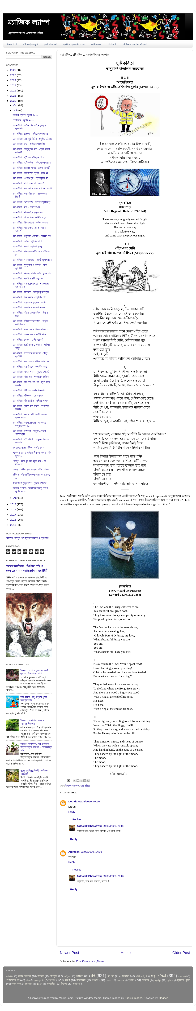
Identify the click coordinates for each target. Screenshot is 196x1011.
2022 (13, 90)
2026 (13, 69)
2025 (13, 75)
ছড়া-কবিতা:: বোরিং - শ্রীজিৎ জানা (27, 241)
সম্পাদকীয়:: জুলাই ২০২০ (23, 120)
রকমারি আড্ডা (16, 984)
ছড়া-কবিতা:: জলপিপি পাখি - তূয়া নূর (28, 278)
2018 (13, 509)
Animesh (74, 851)
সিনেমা (64, 983)
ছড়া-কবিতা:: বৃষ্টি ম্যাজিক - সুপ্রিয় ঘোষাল (30, 400)
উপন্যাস (53, 976)
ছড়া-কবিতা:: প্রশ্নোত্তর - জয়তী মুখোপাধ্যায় (32, 259)
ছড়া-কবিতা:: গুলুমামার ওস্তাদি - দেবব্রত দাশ (32, 236)
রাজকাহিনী (28, 984)
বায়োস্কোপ (81, 980)
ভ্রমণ (131, 980)
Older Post (181, 953)
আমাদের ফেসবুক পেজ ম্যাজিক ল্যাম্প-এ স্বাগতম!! (27, 538)
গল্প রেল (111, 976)
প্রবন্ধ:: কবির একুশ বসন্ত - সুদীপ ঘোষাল (31, 469)
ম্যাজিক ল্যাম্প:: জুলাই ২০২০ (25, 114)
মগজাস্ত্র (145, 980)
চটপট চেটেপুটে (141, 976)
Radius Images (133, 997)
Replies (76, 819)
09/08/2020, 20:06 (113, 825)
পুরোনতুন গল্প (39, 980)
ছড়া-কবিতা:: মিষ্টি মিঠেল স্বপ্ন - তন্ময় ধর (30, 173)
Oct (15, 105)
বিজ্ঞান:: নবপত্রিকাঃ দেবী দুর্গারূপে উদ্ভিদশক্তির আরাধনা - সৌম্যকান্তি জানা (36, 747)
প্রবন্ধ (51, 980)
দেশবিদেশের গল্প (12, 980)
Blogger (163, 997)
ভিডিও (108, 980)
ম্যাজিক (170, 980)
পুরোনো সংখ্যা (50, 44)
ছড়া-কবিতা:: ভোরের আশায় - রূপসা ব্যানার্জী (31, 167)
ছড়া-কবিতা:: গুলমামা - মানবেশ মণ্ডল (29, 307)
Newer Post (69, 953)
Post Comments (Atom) (90, 961)
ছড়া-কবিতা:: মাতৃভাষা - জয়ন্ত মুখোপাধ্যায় (31, 292)
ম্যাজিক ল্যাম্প (29, 22)
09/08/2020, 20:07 (113, 875)
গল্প (93, 975)
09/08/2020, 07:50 (89, 801)
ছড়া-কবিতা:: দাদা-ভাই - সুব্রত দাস (27, 212)
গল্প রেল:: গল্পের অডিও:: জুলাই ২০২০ (29, 447)
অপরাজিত (9, 976)
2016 (13, 519)
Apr (15, 497)
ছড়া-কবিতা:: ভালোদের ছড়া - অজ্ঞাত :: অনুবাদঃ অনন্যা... (29, 424)
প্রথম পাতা (11, 44)
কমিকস (79, 976)
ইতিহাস (41, 976)
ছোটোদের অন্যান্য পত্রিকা (134, 44)
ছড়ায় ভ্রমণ (182, 976)
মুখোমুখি (158, 980)
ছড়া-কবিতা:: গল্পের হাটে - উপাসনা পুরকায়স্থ (31, 201)
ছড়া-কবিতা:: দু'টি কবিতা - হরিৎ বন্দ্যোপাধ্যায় (31, 162)
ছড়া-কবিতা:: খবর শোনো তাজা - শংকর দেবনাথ (32, 188)
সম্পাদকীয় (51, 983)
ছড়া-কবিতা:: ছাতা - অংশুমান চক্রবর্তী (28, 183)
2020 (13, 100)
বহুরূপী (67, 980)
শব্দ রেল (39, 984)
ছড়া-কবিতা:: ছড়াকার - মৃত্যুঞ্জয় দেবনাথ (29, 302)
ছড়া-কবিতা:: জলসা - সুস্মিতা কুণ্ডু (27, 246)
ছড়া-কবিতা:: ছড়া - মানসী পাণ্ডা (26, 207)
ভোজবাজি (120, 980)
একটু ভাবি (67, 976)
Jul (15, 110)
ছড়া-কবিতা (85, 785)
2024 (13, 80)
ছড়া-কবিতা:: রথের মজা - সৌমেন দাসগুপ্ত (30, 329)
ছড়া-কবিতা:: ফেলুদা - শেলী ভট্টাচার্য (27, 339)
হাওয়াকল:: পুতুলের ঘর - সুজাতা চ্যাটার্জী (29, 482)
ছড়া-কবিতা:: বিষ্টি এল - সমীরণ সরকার (29, 390)
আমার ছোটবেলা (24, 976)
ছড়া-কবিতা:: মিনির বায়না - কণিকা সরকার (30, 222)
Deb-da (72, 801)
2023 (13, 85)
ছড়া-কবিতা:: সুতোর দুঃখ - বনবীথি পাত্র (29, 334)
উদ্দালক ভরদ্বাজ (72, 785)
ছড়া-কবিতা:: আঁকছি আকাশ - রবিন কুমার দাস (32, 273)
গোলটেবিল (125, 976)
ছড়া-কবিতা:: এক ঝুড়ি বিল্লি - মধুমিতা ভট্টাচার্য (32, 138)
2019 (13, 504)
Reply (71, 811)
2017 (13, 514)
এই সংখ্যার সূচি (30, 44)
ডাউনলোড (96, 44)
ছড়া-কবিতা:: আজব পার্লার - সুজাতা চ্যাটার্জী (31, 371)
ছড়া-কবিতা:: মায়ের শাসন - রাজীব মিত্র (29, 217)
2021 (13, 95)
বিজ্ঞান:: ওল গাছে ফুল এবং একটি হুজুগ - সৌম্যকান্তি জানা (34, 672)
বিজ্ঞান (95, 980)
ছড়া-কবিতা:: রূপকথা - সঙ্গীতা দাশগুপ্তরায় (30, 133)
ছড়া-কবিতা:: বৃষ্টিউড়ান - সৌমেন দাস (28, 395)
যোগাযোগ (111, 44)
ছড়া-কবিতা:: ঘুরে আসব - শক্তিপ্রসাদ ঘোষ (31, 361)
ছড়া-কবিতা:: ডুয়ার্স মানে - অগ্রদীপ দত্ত (30, 366)
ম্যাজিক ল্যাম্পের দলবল (74, 44)
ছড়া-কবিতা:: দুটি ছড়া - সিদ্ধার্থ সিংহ (28, 157)
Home (126, 953)
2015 (13, 524)
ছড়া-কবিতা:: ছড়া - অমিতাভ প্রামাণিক (29, 143)
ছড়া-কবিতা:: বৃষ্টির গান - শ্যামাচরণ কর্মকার (31, 376)
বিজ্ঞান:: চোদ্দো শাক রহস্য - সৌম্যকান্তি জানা (32, 722)
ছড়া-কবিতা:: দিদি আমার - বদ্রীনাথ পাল (29, 297)
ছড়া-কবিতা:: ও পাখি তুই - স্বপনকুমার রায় (30, 178)
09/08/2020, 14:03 (91, 851)
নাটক (28, 980)
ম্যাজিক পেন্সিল (183, 980)
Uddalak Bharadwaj (89, 825)
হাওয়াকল (76, 984)
